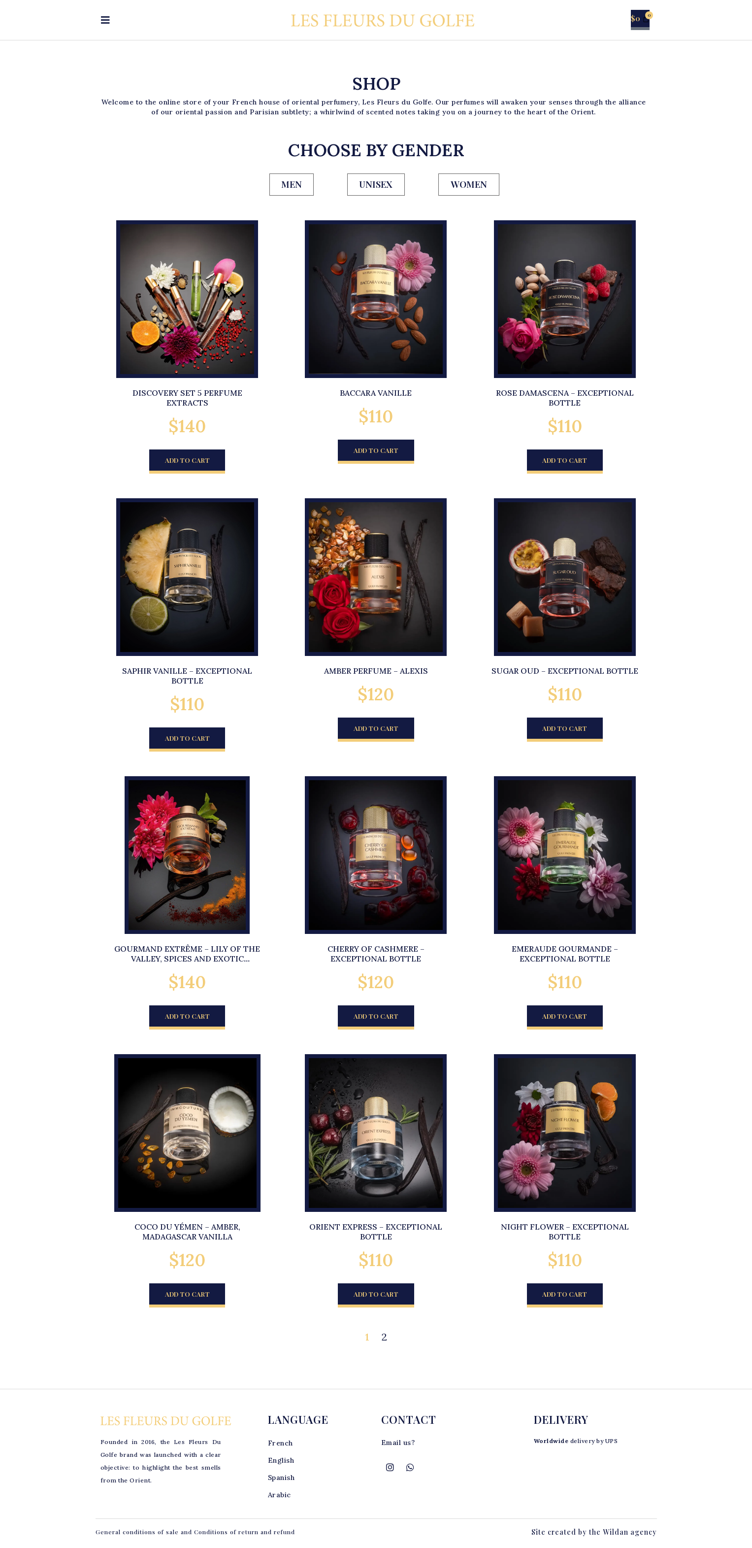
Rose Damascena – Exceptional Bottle (565, 398)
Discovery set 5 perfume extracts (187, 398)
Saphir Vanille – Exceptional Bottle (187, 677)
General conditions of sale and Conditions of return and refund (195, 1534)
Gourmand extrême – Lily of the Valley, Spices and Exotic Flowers (187, 960)
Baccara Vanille (376, 393)
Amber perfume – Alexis (376, 672)
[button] (187, 462)
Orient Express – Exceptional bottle (375, 1233)
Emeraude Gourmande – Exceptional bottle (565, 955)
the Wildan (608, 1534)
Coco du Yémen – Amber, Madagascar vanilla (187, 1233)
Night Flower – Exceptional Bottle (565, 1233)
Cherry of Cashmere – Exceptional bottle (376, 955)
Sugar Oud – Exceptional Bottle (564, 672)
